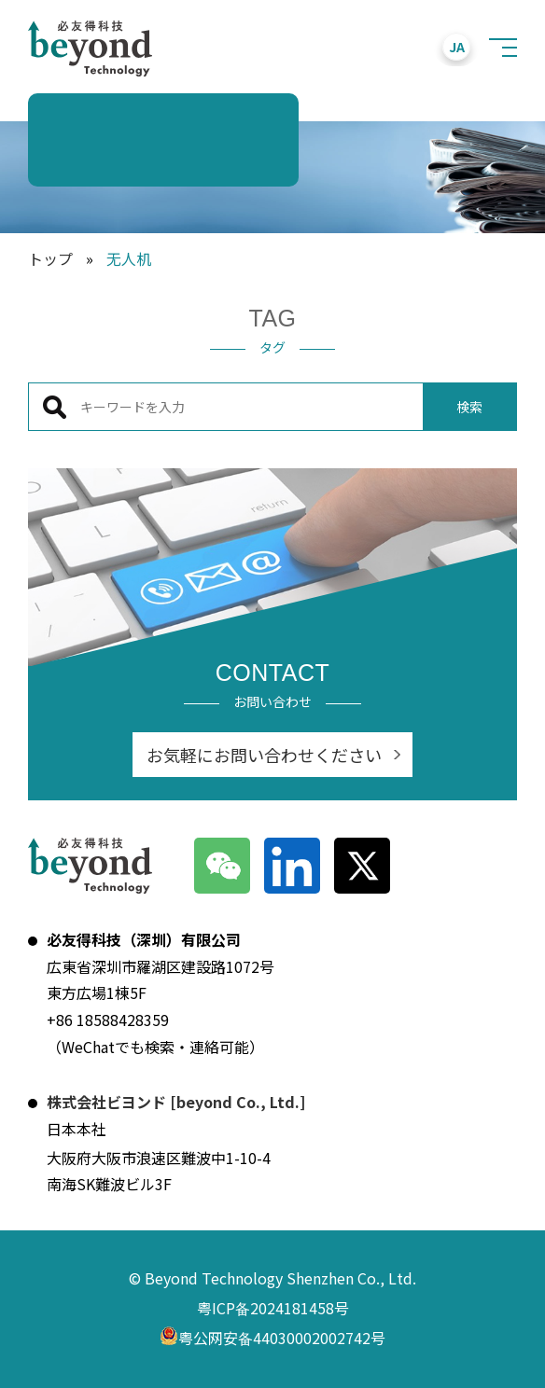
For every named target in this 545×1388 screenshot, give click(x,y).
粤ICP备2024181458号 (273, 1308)
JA (457, 46)
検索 (469, 406)
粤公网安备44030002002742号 (272, 1339)
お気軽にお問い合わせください (264, 755)
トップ (50, 258)
